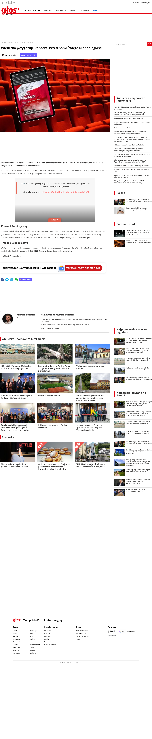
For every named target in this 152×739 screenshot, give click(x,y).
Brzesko (15, 636)
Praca (96, 10)
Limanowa (16, 647)
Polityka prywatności (83, 636)
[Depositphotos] (131, 631)
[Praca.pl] (112, 631)
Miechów (16, 650)
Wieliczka (33, 653)
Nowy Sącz (33, 631)
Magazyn (47, 631)
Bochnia (15, 633)
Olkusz (32, 633)
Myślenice (16, 653)
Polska (121, 193)
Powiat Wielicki (51, 192)
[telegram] (11, 280)
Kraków (15, 631)
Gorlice (15, 645)
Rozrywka (61, 10)
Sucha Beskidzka (35, 645)
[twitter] (7, 280)
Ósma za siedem (50, 645)
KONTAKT (135, 3)
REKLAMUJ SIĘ (145, 3)
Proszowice (33, 642)
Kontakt (78, 639)
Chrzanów (16, 639)
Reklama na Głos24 (82, 633)
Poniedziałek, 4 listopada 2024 (74, 192)
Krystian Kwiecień (10, 55)
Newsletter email (82, 631)
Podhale (32, 639)
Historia (48, 10)
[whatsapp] (16, 280)
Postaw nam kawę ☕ (28, 55)
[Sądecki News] (121, 631)
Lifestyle (47, 633)
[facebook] (2, 280)
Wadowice (33, 650)
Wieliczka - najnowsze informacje (23, 339)
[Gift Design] (112, 635)
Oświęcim (33, 636)
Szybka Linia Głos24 (79, 10)
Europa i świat (126, 224)
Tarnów (32, 647)
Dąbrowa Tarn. (18, 642)
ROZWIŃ (54, 220)
